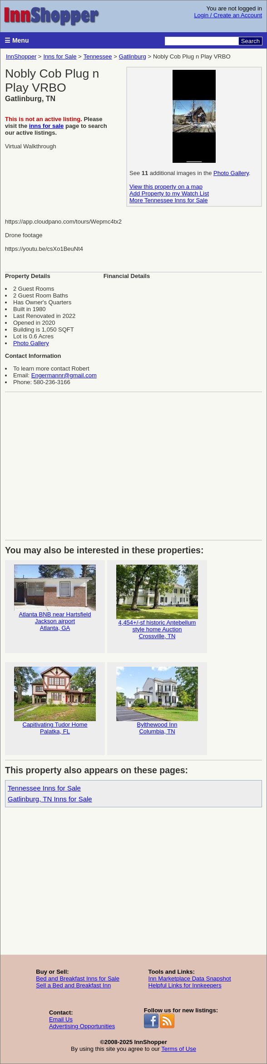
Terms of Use (178, 1048)
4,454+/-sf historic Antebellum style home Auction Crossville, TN (157, 602)
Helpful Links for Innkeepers (185, 985)
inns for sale (46, 125)
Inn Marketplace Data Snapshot (189, 978)
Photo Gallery (231, 173)
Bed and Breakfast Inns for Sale (77, 978)
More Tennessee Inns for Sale (168, 200)
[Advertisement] (133, 462)
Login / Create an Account (228, 15)
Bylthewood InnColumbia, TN (157, 701)
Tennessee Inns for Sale (44, 788)
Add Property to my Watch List (169, 193)
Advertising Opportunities (82, 1026)
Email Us (61, 1019)
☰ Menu (17, 40)
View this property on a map (166, 186)
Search (250, 41)
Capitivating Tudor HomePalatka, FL (55, 701)
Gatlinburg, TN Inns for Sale (50, 799)
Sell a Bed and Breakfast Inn (73, 985)
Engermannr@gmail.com (64, 375)
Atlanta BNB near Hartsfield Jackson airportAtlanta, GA (55, 598)
